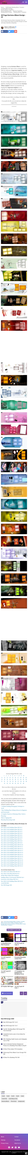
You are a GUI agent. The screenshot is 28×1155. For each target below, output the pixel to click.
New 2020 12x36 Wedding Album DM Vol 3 (11, 831)
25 (12, 779)
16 (15, 777)
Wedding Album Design (21, 923)
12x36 (22, 1096)
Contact (16, 1136)
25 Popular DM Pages (7, 986)
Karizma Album (5, 1101)
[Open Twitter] (12, 1147)
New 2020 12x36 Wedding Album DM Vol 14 (12, 852)
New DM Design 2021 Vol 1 (10, 1025)
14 (10, 777)
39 (23, 781)
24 (10, 779)
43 (10, 783)
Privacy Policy (4, 1143)
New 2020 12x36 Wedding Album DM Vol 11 (12, 846)
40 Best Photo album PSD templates (12, 1049)
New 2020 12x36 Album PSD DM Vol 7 (10, 871)
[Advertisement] (14, 49)
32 (4, 781)
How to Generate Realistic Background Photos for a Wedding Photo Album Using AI (14, 1044)
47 (20, 783)
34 (10, 781)
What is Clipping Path (6, 817)
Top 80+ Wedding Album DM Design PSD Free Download (14, 1029)
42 (7, 783)
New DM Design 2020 (6, 885)
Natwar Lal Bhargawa (10, 27)
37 (18, 781)
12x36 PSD (4, 1098)
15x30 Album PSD (13, 1098)
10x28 (3, 1096)
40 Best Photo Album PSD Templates (10, 875)
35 (12, 781)
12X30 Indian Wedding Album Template (12, 921)
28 (20, 779)
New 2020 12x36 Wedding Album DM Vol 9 (11, 842)
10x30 (7, 1096)
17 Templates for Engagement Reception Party (20, 972)
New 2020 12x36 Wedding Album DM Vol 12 (12, 848)
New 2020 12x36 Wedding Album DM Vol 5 (11, 835)
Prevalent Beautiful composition (20, 958)
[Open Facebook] (9, 1147)
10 (23, 775)
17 (18, 777)
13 (7, 777)
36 (15, 781)
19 (23, 777)
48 (23, 783)
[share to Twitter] (11, 31)
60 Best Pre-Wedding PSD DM (11, 1057)
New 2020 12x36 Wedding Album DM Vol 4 (11, 833)
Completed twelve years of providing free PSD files (14, 1034)
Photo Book (13, 1101)
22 (4, 779)
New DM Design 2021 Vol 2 (10, 1022)
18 (20, 777)
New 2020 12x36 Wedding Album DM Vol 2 (11, 829)
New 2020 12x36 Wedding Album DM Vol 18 (12, 860)
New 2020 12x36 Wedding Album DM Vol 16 (12, 856)
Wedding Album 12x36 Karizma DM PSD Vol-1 (12, 877)
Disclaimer (17, 1140)
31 (1, 781)
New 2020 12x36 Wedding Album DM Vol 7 (11, 839)
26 (15, 779)
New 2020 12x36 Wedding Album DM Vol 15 (12, 854)
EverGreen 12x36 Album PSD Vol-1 (9, 879)
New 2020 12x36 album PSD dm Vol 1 (10, 873)
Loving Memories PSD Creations (6, 944)
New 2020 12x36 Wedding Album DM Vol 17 (12, 858)
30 (26, 779)
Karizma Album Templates (12, 922)
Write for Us (17, 1143)
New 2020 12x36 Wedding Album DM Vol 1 (11, 827)
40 (26, 781)
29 (23, 779)
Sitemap (3, 1140)
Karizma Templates (11, 923)
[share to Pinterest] (15, 31)
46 (18, 783)
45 (15, 783)
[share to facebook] (4, 31)
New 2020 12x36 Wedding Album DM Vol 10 (12, 844)
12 (4, 777)
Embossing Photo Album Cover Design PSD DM (14, 1053)
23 (7, 779)
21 (2, 779)
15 (12, 777)
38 (21, 781)
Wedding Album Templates (6, 925)
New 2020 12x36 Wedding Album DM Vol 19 (12, 862)
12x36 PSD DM (5, 883)
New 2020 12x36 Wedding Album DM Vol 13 (12, 850)
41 (4, 783)
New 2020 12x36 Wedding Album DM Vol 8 (11, 841)
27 (18, 779)
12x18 (12, 1096)
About (2, 1136)
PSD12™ (14, 1152)
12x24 (17, 1096)
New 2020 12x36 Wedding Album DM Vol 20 (12, 864)
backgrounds (21, 1101)
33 (7, 781)
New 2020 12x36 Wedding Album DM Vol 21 (12, 866)
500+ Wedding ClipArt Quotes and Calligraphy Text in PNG (15, 1039)
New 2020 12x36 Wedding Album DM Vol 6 (11, 837)
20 (26, 777)
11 (1, 777)
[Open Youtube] (19, 1147)
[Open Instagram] (16, 1147)
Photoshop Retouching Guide (8, 819)
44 (12, 783)
